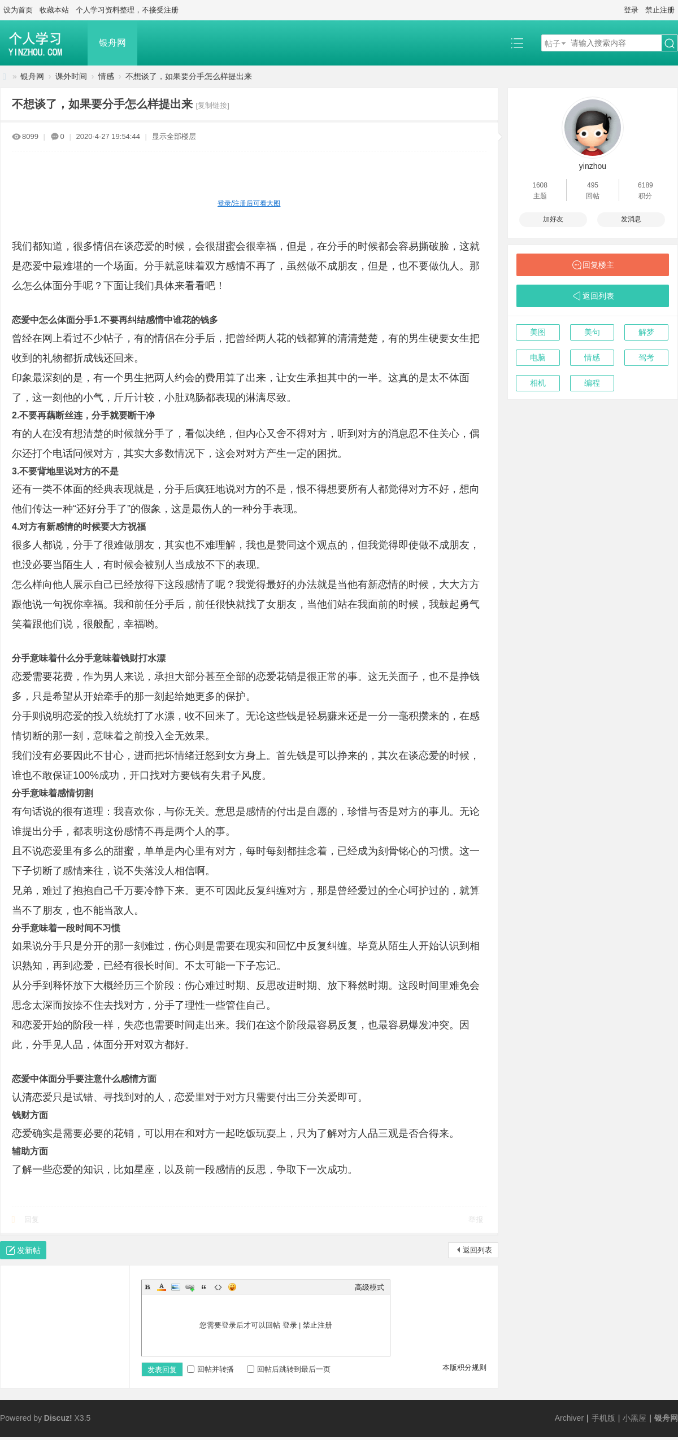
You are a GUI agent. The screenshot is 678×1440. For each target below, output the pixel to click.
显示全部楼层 (174, 136)
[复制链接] (212, 105)
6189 (645, 185)
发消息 (631, 219)
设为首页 (18, 10)
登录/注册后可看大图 (249, 203)
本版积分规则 (464, 1367)
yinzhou (592, 166)
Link (189, 1287)
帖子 (552, 43)
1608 (539, 185)
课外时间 (71, 76)
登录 (631, 10)
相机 (538, 382)
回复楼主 (598, 264)
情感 (106, 76)
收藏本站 (54, 10)
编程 (592, 382)
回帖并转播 (210, 1369)
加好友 (553, 219)
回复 (31, 1219)
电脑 (538, 357)
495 (592, 185)
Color (161, 1287)
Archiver (569, 1417)
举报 (475, 1219)
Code (218, 1287)
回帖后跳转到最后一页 (289, 1369)
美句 (592, 332)
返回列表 (477, 1250)
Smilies (232, 1287)
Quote (204, 1287)
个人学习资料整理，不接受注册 (127, 10)
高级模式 (369, 1287)
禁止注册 (660, 10)
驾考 (646, 357)
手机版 (603, 1417)
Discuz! (58, 1417)
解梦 (646, 332)
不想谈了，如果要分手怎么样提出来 (188, 76)
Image (175, 1287)
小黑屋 (634, 1417)
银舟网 (112, 42)
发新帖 (29, 1250)
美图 (538, 332)
